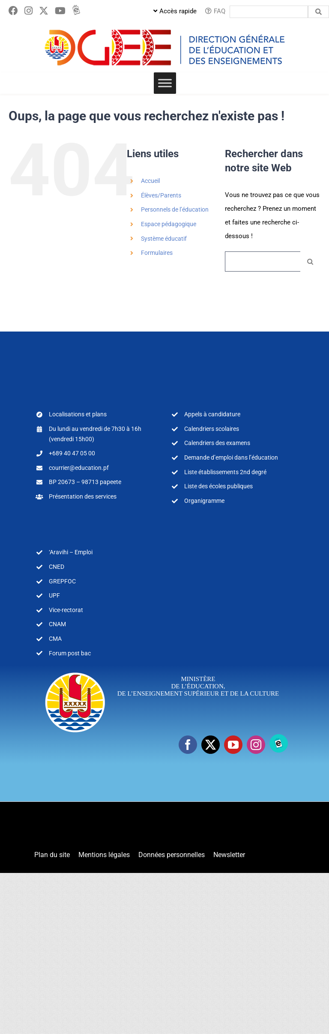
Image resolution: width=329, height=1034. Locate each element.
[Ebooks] (278, 743)
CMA (55, 638)
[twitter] (210, 744)
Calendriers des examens (217, 442)
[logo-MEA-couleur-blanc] (75, 672)
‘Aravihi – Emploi (71, 552)
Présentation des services (83, 496)
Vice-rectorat (66, 610)
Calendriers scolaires (211, 428)
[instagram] (256, 744)
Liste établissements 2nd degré (225, 472)
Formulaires (157, 252)
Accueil (150, 180)
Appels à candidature (212, 414)
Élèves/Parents (161, 195)
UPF (54, 595)
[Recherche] (310, 261)
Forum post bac (70, 653)
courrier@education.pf (79, 467)
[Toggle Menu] (165, 83)
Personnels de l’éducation (175, 209)
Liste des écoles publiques (218, 486)
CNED (56, 566)
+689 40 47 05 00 (72, 453)
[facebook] (188, 744)
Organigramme (204, 500)
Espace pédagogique (168, 224)
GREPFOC (62, 581)
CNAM (57, 624)
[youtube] (233, 744)
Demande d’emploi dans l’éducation (231, 457)
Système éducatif (164, 238)
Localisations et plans (78, 414)
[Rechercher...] (262, 261)
